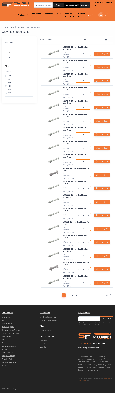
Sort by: (42, 39)
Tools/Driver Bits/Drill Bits (10, 362)
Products (23, 15)
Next (109, 295)
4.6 (9, 57)
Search (58, 5)
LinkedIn (43, 344)
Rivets (4, 343)
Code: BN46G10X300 (67, 282)
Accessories (6, 317)
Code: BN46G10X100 (67, 53)
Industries (36, 14)
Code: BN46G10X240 (67, 215)
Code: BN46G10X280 (67, 255)
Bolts (12, 27)
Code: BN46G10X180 (67, 161)
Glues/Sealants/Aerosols (10, 333)
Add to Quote (102, 54)
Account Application (69, 15)
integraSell (34, 389)
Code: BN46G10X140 (67, 107)
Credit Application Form (48, 317)
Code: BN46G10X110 (67, 67)
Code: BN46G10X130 (67, 94)
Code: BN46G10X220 (67, 201)
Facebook (43, 341)
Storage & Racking (8, 356)
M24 (9, 89)
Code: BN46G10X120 (67, 80)
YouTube (43, 347)
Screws (4, 349)
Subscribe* (107, 319)
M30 (9, 93)
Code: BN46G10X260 (67, 242)
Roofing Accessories (9, 346)
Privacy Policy (107, 378)
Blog (59, 14)
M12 (9, 79)
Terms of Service (82, 380)
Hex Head (20, 27)
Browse (85, 5)
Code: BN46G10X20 (66, 174)
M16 (9, 82)
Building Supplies (8, 327)
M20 (9, 86)
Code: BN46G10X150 (67, 120)
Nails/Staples (6, 336)
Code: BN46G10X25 (66, 228)
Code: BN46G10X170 (67, 147)
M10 (9, 76)
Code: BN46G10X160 (67, 134)
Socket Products (7, 352)
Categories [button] (9, 42)
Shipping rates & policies (48, 320)
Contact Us (81, 15)
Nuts (3, 340)
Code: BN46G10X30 (66, 269)
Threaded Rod (7, 359)
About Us (49, 14)
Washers (5, 365)
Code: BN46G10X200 (67, 188)
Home (5, 27)
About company (45, 330)
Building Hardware (8, 323)
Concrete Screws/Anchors (11, 330)
